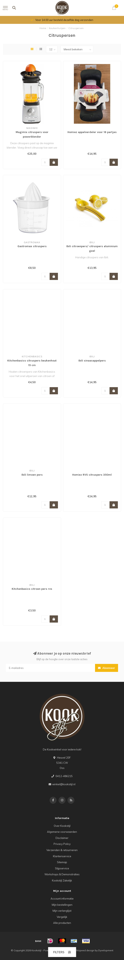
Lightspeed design (83, 950)
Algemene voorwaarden (62, 831)
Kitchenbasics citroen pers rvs (32, 589)
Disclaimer (62, 838)
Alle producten (62, 922)
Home (42, 28)
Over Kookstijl (62, 825)
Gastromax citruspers (32, 246)
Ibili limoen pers (32, 474)
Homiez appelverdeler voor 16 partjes (92, 132)
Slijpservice (62, 868)
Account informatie (62, 898)
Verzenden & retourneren (62, 850)
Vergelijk (62, 916)
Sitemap (62, 862)
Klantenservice (62, 856)
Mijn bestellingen (62, 904)
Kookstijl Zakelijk (62, 880)
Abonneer (106, 667)
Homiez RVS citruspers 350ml (92, 474)
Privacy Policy (62, 843)
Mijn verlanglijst (62, 910)
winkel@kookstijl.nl (63, 784)
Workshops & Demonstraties (62, 874)
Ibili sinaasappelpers (92, 360)
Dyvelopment (105, 950)
